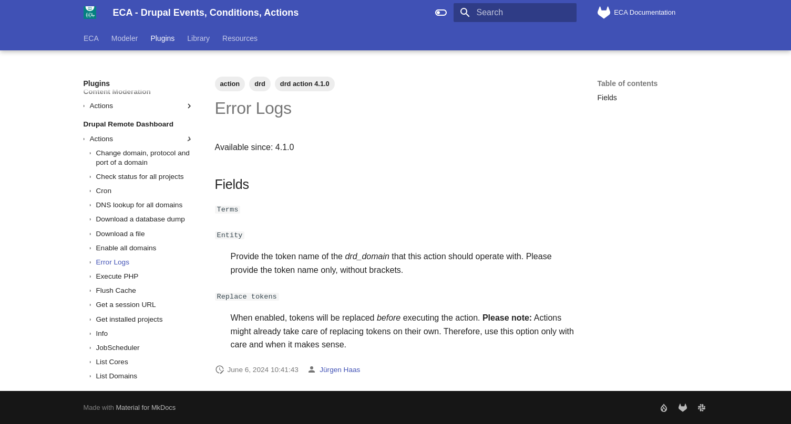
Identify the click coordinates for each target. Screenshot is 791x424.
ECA (91, 38)
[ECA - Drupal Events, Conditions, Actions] (89, 12)
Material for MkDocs (146, 407)
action (230, 84)
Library (198, 38)
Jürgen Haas (340, 369)
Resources (240, 38)
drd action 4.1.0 (305, 84)
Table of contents (628, 83)
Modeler (124, 38)
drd (259, 84)
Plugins (162, 38)
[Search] (515, 12)
